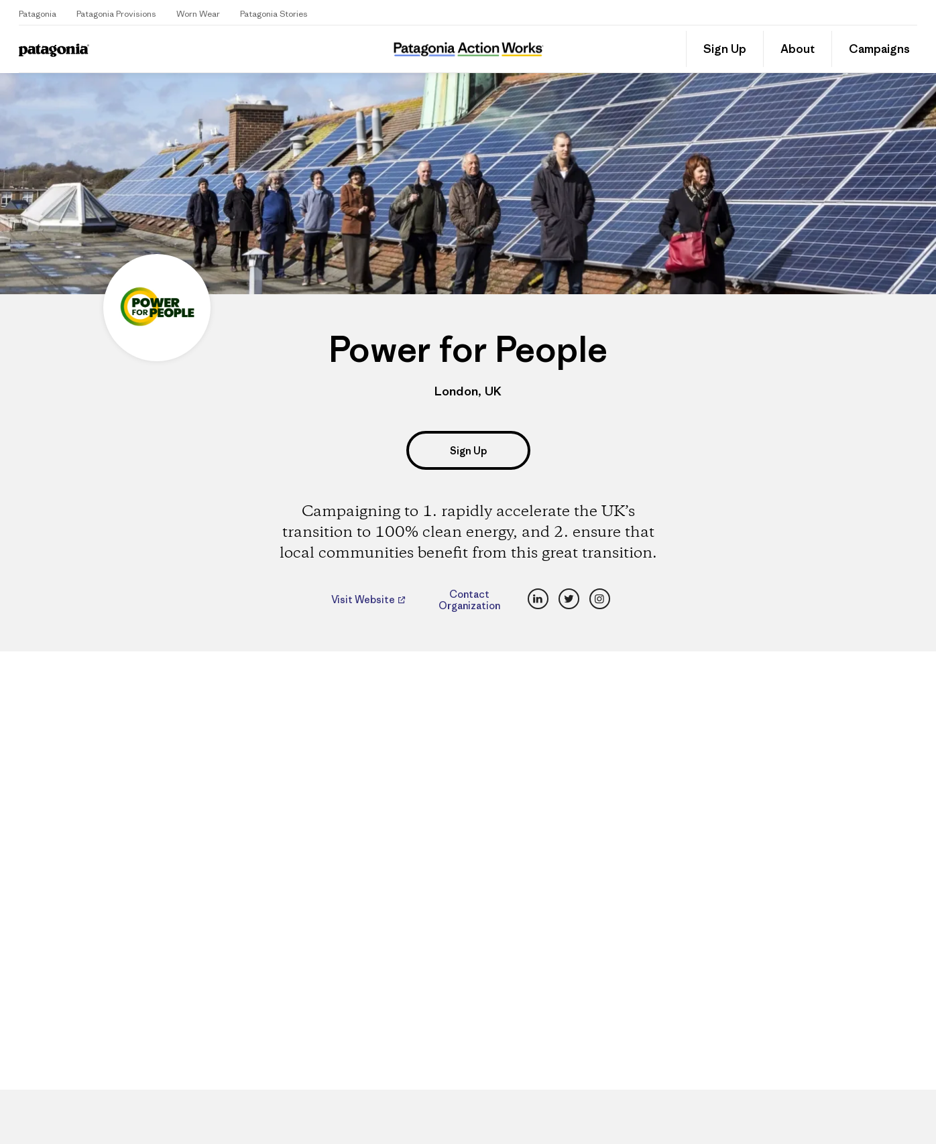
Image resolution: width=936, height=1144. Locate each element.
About (797, 49)
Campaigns (879, 49)
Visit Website (364, 600)
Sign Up (724, 49)
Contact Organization (469, 599)
